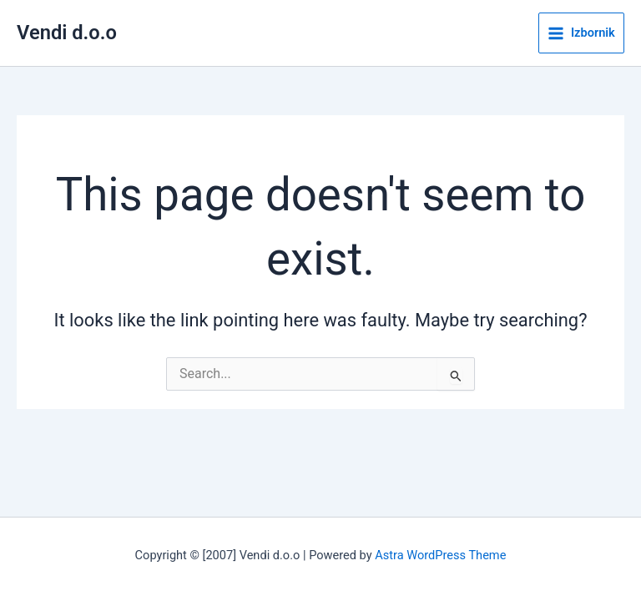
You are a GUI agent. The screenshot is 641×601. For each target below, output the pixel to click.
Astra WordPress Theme (440, 555)
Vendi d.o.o (67, 32)
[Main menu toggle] (581, 33)
